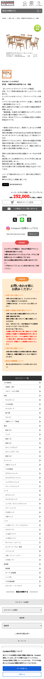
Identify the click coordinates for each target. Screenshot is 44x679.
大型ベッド (9, 516)
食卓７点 (8, 439)
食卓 (5, 426)
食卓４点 (8, 443)
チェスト (8, 417)
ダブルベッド (9, 495)
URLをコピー (33, 234)
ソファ (6, 521)
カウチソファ (9, 529)
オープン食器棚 (10, 573)
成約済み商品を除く (22, 633)
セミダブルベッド (11, 499)
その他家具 (7, 383)
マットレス (7, 460)
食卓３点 (8, 456)
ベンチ (7, 434)
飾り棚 (7, 413)
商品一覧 (11, 18)
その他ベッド (9, 512)
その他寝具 (9, 469)
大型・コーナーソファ (12, 555)
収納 (5, 395)
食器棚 (6, 564)
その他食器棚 (9, 581)
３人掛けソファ (10, 534)
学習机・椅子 (9, 387)
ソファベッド (9, 551)
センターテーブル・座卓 (13, 547)
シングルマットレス (12, 482)
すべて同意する (22, 668)
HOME (4, 18)
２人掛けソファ (10, 538)
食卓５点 (8, 430)
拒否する (22, 674)
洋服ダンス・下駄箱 (12, 421)
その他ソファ (9, 560)
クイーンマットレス (12, 486)
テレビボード (9, 408)
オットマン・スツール (12, 542)
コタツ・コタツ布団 (12, 391)
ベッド (6, 491)
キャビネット (9, 400)
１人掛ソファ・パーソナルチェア (16, 525)
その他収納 (9, 404)
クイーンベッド (10, 508)
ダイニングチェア (11, 447)
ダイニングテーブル (12, 452)
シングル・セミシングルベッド (16, 504)
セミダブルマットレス (12, 478)
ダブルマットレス (11, 473)
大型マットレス (10, 465)
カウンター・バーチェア (13, 586)
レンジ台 (8, 577)
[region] (22, 663)
